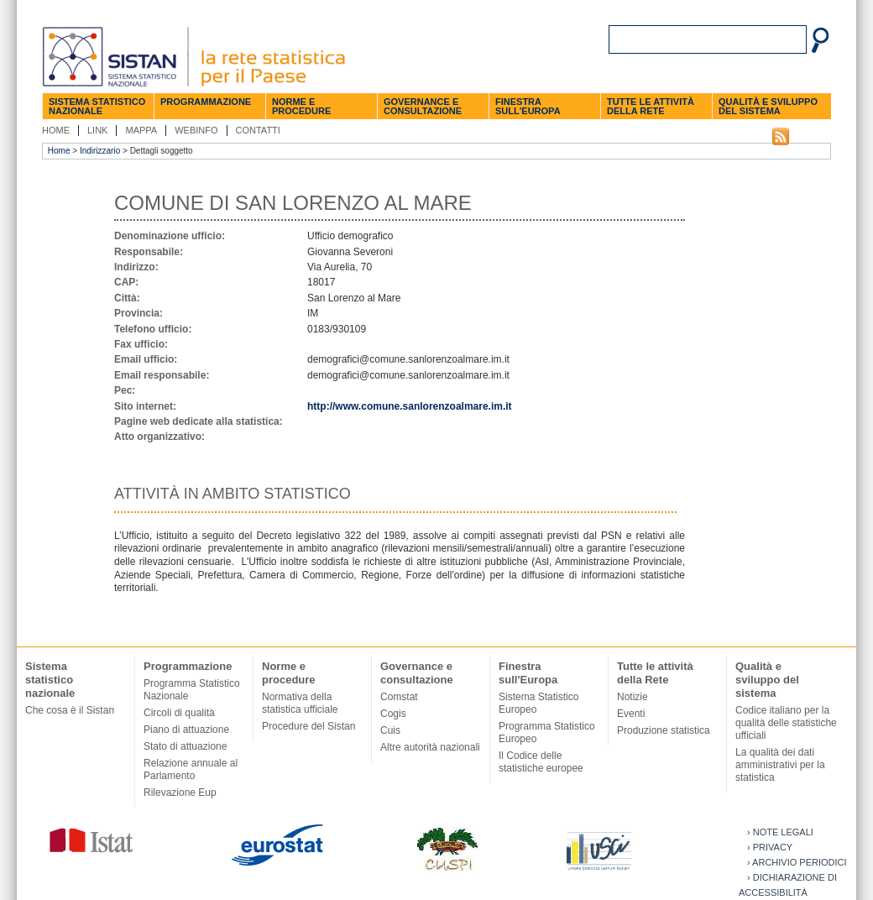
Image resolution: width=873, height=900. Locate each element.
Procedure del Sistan (308, 726)
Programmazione (205, 102)
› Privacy (769, 847)
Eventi (631, 713)
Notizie (632, 697)
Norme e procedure (301, 106)
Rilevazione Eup (180, 792)
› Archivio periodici (797, 862)
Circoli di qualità (179, 713)
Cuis (390, 730)
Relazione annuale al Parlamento (191, 769)
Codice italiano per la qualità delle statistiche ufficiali (786, 722)
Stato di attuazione (185, 746)
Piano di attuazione (186, 729)
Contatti (258, 130)
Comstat (399, 697)
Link (97, 130)
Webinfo (196, 130)
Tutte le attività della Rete (650, 106)
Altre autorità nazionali (430, 747)
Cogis (393, 713)
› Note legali (780, 832)
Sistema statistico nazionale (97, 106)
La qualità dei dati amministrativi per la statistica (780, 764)
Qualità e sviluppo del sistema (768, 106)
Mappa (141, 130)
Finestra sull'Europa (528, 106)
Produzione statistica (663, 730)
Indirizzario (100, 150)
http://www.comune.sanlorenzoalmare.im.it (409, 406)
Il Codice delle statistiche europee (541, 762)
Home (56, 130)
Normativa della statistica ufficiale (300, 703)
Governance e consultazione (423, 106)
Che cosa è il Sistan (69, 710)
